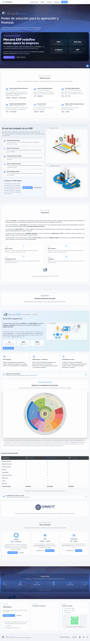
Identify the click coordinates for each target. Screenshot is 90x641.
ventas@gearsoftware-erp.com (12, 627)
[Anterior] (4, 585)
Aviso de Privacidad (64, 637)
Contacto (64, 2)
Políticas (74, 637)
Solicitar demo (8, 348)
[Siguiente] (85, 585)
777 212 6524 (8, 625)
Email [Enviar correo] (19, 615)
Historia (42, 2)
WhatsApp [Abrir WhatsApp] (7, 615)
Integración (57, 2)
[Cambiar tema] (86, 2)
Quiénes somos (34, 2)
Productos (49, 2)
